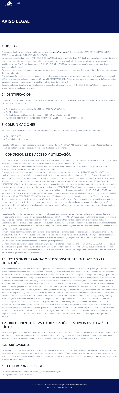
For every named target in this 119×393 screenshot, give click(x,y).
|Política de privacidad (64, 387)
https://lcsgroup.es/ (61, 52)
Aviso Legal (51, 387)
